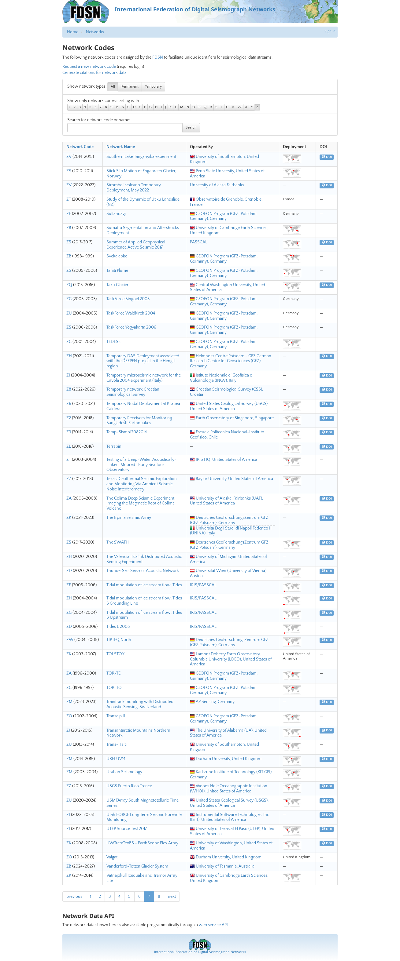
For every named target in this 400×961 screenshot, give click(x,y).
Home (72, 32)
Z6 (68, 403)
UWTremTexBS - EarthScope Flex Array (142, 843)
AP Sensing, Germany (212, 701)
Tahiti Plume (117, 270)
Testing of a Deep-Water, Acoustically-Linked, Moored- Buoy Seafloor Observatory (141, 464)
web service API (213, 925)
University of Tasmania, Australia (222, 866)
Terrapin (113, 446)
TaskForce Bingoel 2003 (128, 299)
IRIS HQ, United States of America (223, 459)
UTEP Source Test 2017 (126, 828)
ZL (68, 446)
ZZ (68, 478)
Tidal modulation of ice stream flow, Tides (144, 585)
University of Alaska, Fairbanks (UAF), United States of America (226, 501)
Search (191, 127)
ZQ (69, 284)
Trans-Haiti (116, 744)
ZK (68, 517)
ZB (68, 227)
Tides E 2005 (118, 626)
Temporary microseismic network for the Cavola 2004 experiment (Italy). (143, 378)
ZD (69, 570)
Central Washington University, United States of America (227, 287)
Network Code (80, 146)
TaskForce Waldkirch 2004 (130, 313)
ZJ (68, 375)
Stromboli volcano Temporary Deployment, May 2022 (133, 188)
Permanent (130, 87)
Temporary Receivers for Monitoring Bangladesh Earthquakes (139, 421)
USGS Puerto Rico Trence (129, 786)
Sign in (329, 31)
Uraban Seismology (124, 772)
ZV (69, 156)
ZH (69, 356)
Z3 (68, 432)
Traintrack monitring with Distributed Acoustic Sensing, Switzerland (139, 704)
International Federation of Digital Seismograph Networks (200, 952)
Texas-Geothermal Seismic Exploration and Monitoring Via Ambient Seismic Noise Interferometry (141, 484)
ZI (68, 814)
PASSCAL (198, 242)
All (113, 87)
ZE (68, 213)
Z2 (68, 418)
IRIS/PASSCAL (203, 585)
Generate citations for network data (94, 72)
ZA (69, 498)
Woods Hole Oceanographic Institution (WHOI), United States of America (228, 789)
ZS (68, 171)
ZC (69, 341)
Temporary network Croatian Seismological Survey (132, 392)
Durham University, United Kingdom (225, 758)
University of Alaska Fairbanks (217, 185)
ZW (69, 639)
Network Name (120, 146)
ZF (68, 585)
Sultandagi (116, 213)
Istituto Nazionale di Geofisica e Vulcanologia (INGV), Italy (221, 378)
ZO (69, 716)
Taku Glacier (117, 284)
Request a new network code (89, 66)
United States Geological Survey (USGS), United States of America (229, 406)
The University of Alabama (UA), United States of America (228, 733)
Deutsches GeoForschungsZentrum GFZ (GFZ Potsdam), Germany (229, 520)
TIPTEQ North (118, 639)
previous (74, 896)
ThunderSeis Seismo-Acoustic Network (142, 570)
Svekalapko (117, 256)
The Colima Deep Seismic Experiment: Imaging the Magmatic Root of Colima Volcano (140, 503)
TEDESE (113, 341)
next (172, 896)
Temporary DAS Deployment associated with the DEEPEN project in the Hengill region (142, 361)
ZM (69, 701)
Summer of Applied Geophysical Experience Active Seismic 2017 (135, 245)
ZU (69, 313)
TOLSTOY (115, 654)
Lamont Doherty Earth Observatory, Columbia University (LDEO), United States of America (231, 659)
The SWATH (117, 542)
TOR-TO (114, 687)
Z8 (68, 389)
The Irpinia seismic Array (128, 517)
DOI (327, 157)
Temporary (153, 87)
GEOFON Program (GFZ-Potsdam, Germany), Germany (223, 216)
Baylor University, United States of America (231, 478)
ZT (68, 199)
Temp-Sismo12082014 (126, 432)
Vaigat (111, 857)
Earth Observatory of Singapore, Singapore (232, 418)
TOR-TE (113, 673)
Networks (95, 32)
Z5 (68, 242)
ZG (69, 299)
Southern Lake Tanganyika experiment (141, 156)
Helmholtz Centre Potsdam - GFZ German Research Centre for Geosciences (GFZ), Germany (230, 361)
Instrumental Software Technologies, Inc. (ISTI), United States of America (230, 817)
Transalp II (115, 716)
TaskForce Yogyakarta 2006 (131, 327)
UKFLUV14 (115, 758)
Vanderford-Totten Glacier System (137, 866)
